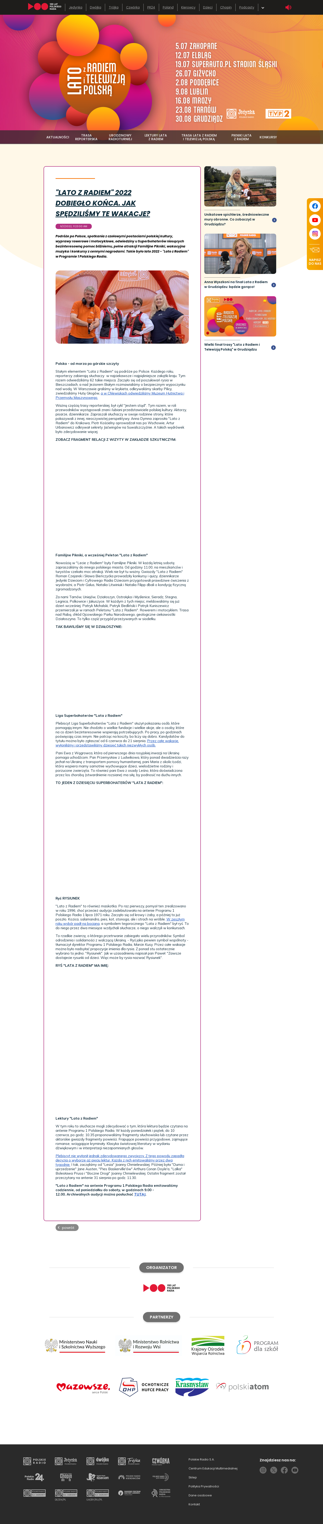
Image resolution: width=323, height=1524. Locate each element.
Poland (168, 7)
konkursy (268, 137)
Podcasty (246, 7)
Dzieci (208, 7)
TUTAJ (139, 1194)
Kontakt (194, 1504)
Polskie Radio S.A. (202, 1459)
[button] (67, 1227)
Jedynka (75, 7)
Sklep (193, 1477)
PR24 (151, 7)
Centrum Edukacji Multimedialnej (213, 1468)
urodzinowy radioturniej (120, 137)
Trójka (114, 7)
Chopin (226, 7)
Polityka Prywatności (204, 1486)
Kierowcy (188, 7)
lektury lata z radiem (156, 137)
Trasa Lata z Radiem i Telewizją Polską (199, 137)
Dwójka (95, 7)
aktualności (57, 137)
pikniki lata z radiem (241, 137)
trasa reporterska (86, 137)
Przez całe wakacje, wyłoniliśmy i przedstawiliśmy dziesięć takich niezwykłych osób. (117, 743)
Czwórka (133, 7)
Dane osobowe (200, 1495)
